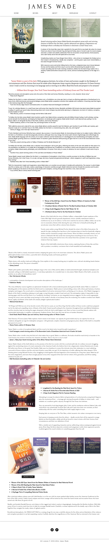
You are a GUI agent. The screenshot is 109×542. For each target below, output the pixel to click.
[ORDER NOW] (22, 61)
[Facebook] (56, 529)
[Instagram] (52, 529)
